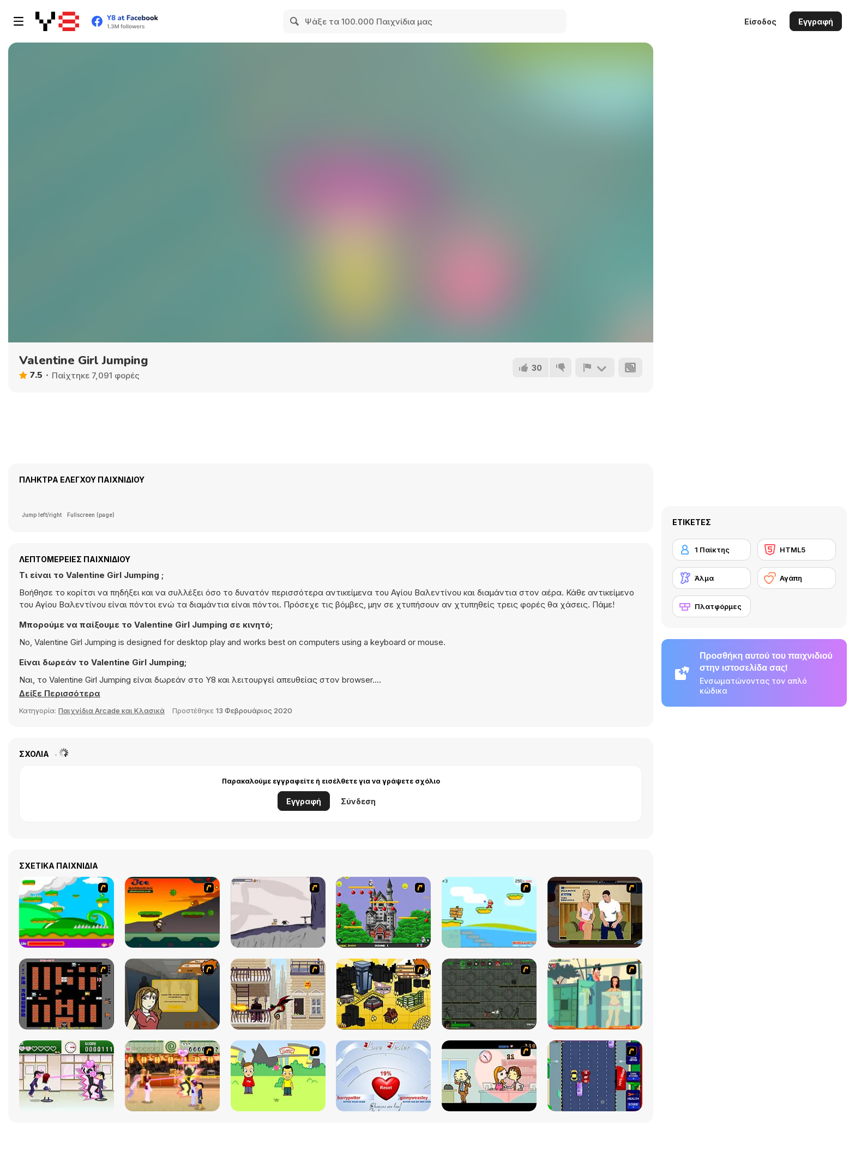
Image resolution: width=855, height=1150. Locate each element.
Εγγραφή (815, 21)
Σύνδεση (358, 801)
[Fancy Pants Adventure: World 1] (278, 912)
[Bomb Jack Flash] (383, 912)
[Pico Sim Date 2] (383, 994)
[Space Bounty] (489, 994)
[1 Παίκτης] (711, 550)
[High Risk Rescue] (278, 994)
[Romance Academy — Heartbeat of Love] (66, 1075)
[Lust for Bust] (594, 912)
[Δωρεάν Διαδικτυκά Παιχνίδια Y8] (57, 21)
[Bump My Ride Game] (594, 1075)
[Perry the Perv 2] (594, 994)
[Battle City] (66, 994)
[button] (59, 694)
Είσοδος (760, 21)
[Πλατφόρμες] (711, 606)
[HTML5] (796, 550)
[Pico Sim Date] (172, 994)
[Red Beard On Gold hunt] (489, 912)
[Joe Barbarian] (172, 912)
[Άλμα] (711, 578)
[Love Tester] (383, 1075)
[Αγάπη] (796, 578)
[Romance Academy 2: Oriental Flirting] (172, 1075)
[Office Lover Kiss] (489, 1075)
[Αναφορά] (595, 367)
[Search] (295, 21)
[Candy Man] (66, 912)
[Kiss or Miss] (278, 1075)
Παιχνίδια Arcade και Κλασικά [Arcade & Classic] (111, 710)
